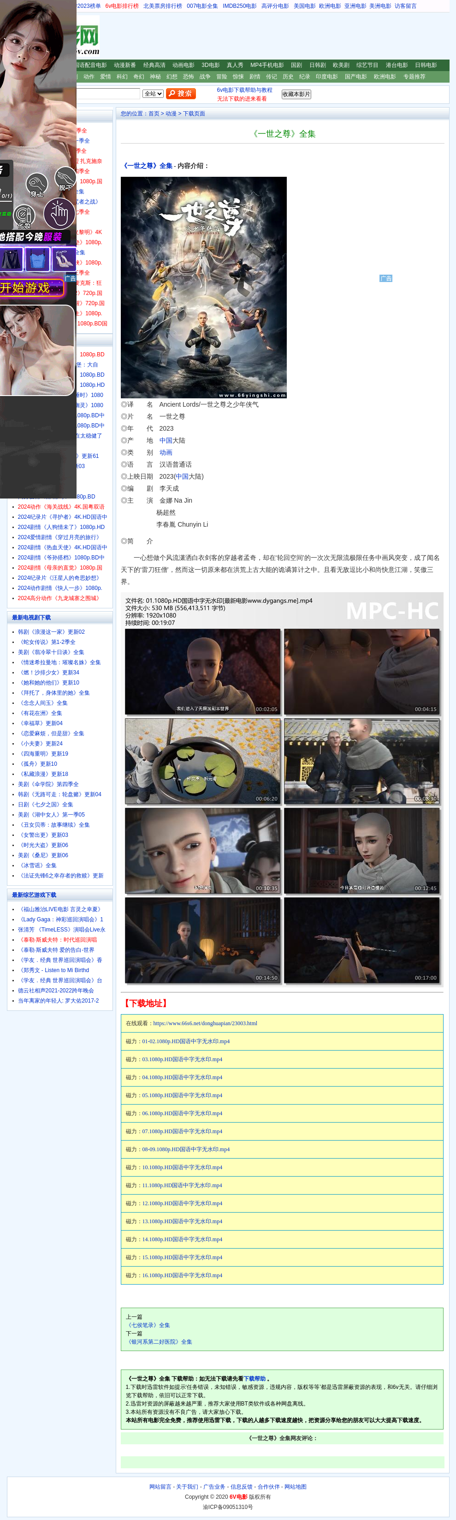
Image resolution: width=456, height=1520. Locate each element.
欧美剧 (341, 65)
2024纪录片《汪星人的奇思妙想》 (60, 578)
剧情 (255, 76)
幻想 (172, 76)
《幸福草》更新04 (40, 723)
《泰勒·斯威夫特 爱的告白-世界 (56, 950)
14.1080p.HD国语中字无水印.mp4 (182, 1239)
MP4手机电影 (267, 65)
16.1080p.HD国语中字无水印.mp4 (182, 1275)
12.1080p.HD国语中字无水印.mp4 (182, 1203)
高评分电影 (275, 6)
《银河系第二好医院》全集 (159, 1342)
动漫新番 (125, 65)
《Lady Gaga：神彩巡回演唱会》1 (60, 919)
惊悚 (238, 76)
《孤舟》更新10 (37, 764)
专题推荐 (414, 76)
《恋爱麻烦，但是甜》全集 (51, 733)
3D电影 (210, 65)
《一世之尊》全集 (146, 165)
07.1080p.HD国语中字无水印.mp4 (182, 1131)
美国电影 (305, 6)
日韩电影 (426, 65)
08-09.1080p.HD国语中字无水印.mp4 (186, 1149)
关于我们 (187, 1487)
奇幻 (138, 76)
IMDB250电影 (240, 6)
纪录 (304, 76)
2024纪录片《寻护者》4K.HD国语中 (62, 517)
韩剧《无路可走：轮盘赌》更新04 (59, 794)
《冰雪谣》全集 (37, 865)
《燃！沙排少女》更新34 (48, 672)
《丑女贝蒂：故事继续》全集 (54, 825)
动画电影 (183, 65)
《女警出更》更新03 (43, 835)
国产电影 (356, 76)
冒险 (221, 76)
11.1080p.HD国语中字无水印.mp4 (182, 1185)
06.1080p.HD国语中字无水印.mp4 (182, 1113)
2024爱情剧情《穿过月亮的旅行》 (60, 537)
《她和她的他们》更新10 (48, 682)
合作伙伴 (269, 1487)
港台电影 (397, 65)
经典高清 (154, 65)
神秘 (155, 76)
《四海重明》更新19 (43, 754)
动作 (89, 76)
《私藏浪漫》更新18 (43, 774)
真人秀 (235, 65)
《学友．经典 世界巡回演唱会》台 (60, 980)
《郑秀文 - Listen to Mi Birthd (53, 970)
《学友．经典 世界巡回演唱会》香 (60, 960)
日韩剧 (317, 65)
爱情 (105, 76)
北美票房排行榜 (162, 6)
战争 (205, 76)
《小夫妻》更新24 (40, 743)
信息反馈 (242, 1487)
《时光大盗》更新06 (43, 845)
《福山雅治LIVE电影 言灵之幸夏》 (60, 909)
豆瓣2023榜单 (83, 6)
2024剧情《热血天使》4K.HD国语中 (62, 547)
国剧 (296, 65)
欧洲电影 (330, 6)
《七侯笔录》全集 (148, 1325)
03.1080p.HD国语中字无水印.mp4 (182, 1059)
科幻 (122, 76)
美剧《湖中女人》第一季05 (51, 814)
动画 (166, 452)
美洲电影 (380, 6)
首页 (154, 113)
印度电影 (327, 76)
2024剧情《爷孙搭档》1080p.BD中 (61, 557)
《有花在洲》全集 (40, 713)
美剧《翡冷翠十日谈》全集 (51, 652)
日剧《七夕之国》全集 (45, 804)
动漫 (171, 113)
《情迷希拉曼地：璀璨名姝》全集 (59, 662)
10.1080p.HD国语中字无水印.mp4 (182, 1167)
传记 (271, 76)
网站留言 (160, 1487)
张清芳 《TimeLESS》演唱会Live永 (62, 929)
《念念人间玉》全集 (43, 703)
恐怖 (188, 76)
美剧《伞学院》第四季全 (48, 784)
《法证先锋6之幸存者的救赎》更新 (61, 875)
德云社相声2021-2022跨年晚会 (56, 990)
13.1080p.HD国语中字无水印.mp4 (182, 1221)
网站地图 (295, 1487)
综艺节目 (367, 65)
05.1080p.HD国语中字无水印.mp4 (182, 1095)
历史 (288, 76)
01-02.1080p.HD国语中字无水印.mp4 (186, 1041)
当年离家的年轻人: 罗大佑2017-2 (58, 1000)
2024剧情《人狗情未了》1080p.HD (61, 527)
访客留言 (406, 6)
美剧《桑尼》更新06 (43, 855)
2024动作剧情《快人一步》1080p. (60, 588)
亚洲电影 (355, 6)
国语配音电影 (90, 65)
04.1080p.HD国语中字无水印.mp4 (182, 1077)
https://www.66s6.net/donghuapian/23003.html (206, 1023)
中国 (166, 440)
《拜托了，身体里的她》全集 (54, 693)
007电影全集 (202, 6)
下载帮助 (254, 1379)
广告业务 (214, 1487)
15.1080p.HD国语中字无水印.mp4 (182, 1257)
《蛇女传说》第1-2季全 (47, 642)
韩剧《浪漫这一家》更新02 (51, 632)
